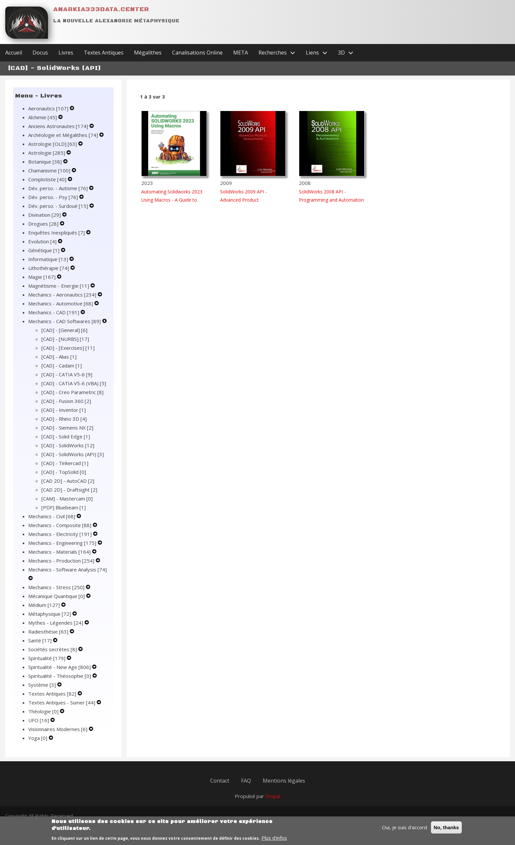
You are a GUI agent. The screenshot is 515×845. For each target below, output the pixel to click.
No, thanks (446, 830)
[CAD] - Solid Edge (65, 436)
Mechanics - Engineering (63, 543)
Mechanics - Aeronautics (63, 294)
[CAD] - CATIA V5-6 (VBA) (73, 383)
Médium (44, 605)
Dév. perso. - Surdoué (58, 206)
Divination (45, 214)
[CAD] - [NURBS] (65, 339)
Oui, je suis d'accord (404, 830)
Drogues (44, 223)
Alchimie (43, 117)
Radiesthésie (49, 631)
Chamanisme (50, 170)
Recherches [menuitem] (279, 52)
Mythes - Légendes (56, 622)
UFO (39, 720)
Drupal (272, 796)
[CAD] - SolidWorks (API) (72, 454)
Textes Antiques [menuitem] (103, 52)
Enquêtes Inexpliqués (57, 232)
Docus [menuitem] (40, 52)
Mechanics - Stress (57, 587)
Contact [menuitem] (219, 780)
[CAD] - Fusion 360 (66, 401)
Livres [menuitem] (65, 52)
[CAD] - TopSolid (63, 472)
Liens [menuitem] (319, 52)
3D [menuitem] (348, 52)
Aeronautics (49, 108)
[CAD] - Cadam (61, 365)
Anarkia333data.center (101, 9)
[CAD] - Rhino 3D (64, 418)
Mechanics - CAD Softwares (65, 321)
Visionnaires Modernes (58, 729)
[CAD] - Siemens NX (67, 427)
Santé (40, 640)
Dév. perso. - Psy (53, 197)
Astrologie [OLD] (53, 144)
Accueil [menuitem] (13, 52)
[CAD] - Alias (59, 356)
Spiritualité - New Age (60, 667)
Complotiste (48, 179)
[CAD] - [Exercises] (68, 348)
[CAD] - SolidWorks (67, 445)
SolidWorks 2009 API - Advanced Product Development (243, 200)
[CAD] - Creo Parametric (72, 392)
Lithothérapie (49, 268)
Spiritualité (47, 658)
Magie (42, 277)
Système (42, 684)
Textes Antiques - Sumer (62, 702)
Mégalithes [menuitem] (148, 52)
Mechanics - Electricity (60, 534)
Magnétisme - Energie (59, 285)
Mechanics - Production (62, 560)
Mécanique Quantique (57, 596)
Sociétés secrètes (53, 649)
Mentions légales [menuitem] (284, 780)
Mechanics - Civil (52, 516)
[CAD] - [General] (64, 330)
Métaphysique (50, 614)
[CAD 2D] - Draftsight (69, 489)
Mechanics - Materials (60, 551)
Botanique (45, 161)
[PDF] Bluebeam (63, 507)
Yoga (38, 738)
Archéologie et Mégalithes (63, 135)
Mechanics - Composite (60, 525)
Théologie (44, 711)
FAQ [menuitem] (246, 780)
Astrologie (47, 152)
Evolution (43, 241)
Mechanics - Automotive (61, 303)
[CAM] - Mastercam (67, 498)
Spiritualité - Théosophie (60, 676)
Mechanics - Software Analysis (67, 569)
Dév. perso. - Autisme (58, 188)
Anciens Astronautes (58, 126)
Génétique (44, 250)
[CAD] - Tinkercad (64, 463)
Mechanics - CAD (54, 312)
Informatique (48, 259)
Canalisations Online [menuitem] (197, 52)
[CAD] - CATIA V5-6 (66, 374)
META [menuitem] (240, 52)
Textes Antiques (53, 693)
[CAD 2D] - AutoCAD (67, 481)
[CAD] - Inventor (63, 410)
